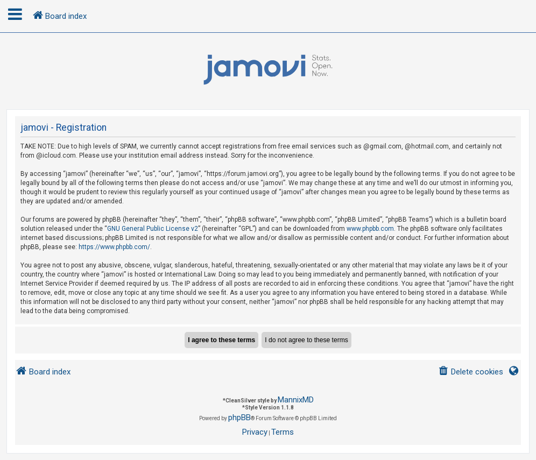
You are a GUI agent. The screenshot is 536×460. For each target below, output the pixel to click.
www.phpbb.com (370, 228)
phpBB (239, 417)
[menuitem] (471, 372)
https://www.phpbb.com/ (114, 247)
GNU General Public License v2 (152, 228)
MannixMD (296, 400)
